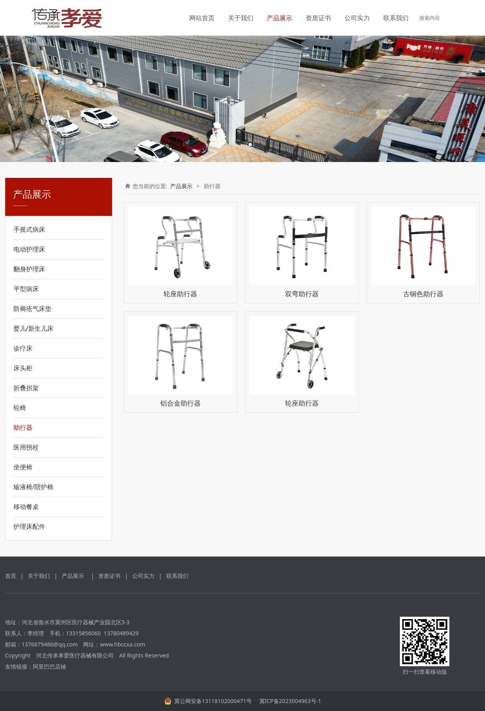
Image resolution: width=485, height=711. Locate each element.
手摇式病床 (29, 229)
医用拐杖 (26, 447)
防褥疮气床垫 (32, 308)
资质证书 (318, 17)
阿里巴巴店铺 (49, 666)
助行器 (22, 427)
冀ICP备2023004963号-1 (289, 701)
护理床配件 (29, 526)
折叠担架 (26, 387)
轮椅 (19, 407)
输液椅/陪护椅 (33, 486)
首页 (10, 575)
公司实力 (357, 17)
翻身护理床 (29, 269)
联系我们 (396, 17)
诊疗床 (22, 348)
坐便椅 (22, 467)
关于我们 (240, 17)
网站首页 (202, 17)
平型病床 (26, 288)
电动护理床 (29, 249)
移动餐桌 (26, 506)
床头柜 (22, 368)
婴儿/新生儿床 (33, 328)
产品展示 (279, 17)
